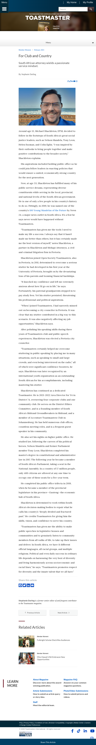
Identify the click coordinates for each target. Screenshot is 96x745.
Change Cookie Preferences (30, 726)
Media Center (79, 724)
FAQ (20, 724)
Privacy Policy (29, 724)
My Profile (88, 2)
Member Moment (25, 51)
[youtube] (74, 82)
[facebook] (68, 82)
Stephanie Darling (29, 75)
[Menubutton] (4, 6)
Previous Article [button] (32, 614)
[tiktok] (70, 82)
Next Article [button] (63, 614)
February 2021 (39, 51)
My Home (71, 2)
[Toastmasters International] (16, 7)
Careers (87, 724)
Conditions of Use (41, 724)
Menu (48, 43)
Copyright (69, 724)
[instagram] (76, 82)
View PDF (56, 29)
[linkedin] (72, 82)
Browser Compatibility (56, 724)
